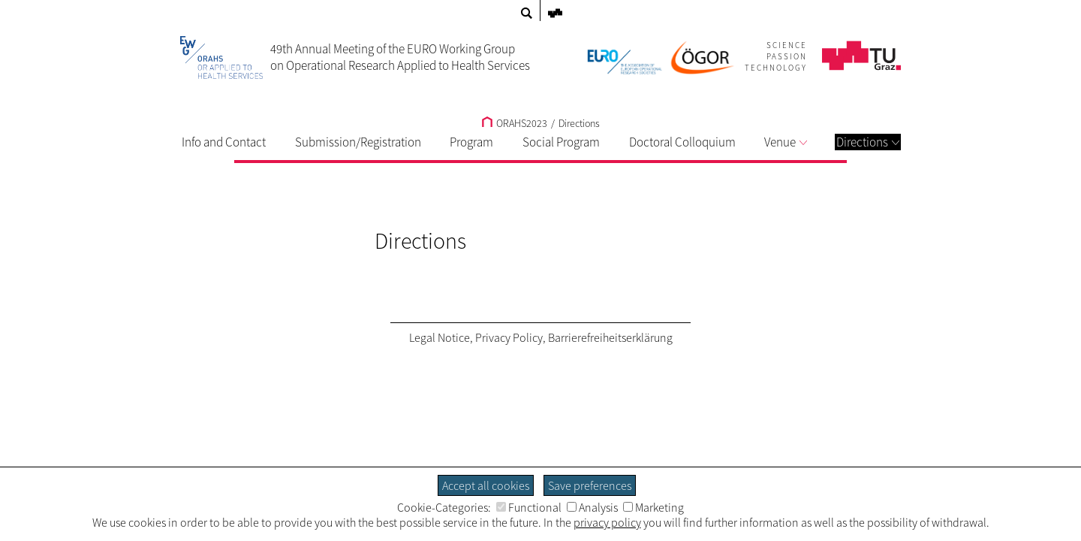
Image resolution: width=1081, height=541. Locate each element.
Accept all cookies (485, 485)
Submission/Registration (358, 142)
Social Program (561, 142)
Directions (867, 142)
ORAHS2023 (514, 123)
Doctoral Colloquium (682, 142)
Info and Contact (224, 142)
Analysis (592, 507)
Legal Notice (439, 337)
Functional (529, 507)
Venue (785, 142)
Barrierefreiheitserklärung (610, 337)
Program (471, 142)
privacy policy (607, 522)
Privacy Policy (509, 337)
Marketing (653, 507)
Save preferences (589, 485)
